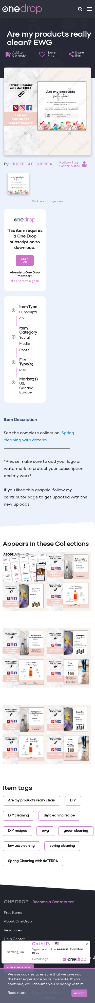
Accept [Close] (79, 993)
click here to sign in (24, 281)
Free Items (13, 913)
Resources (13, 930)
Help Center (14, 939)
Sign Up (25, 260)
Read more (17, 993)
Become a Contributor (53, 902)
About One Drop (18, 921)
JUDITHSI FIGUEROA (32, 164)
